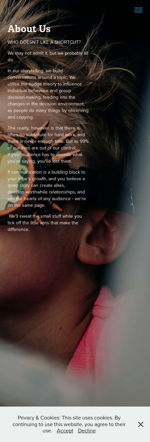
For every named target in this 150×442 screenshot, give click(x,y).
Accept (65, 430)
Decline (87, 430)
